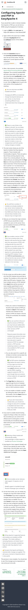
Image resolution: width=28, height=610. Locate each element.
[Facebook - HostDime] (2, 585)
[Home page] (2, 7)
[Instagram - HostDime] (2, 589)
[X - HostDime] (2, 593)
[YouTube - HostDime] (2, 601)
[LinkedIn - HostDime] (2, 597)
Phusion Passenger (17, 441)
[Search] (25, 2)
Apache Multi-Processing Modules (13, 70)
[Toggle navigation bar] (2, 2)
